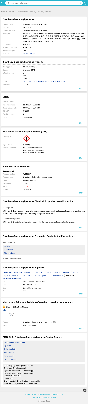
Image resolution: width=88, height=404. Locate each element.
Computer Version (49, 398)
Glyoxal (7, 246)
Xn (24, 102)
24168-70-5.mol (29, 54)
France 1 (56, 272)
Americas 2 (8, 272)
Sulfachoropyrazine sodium (14, 342)
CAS (34, 394)
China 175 (38, 272)
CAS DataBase (44, 394)
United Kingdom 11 (41, 276)
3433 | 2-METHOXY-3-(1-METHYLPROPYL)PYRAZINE (44, 81)
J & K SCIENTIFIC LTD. (12, 279)
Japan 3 (7, 276)
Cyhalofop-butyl (10, 349)
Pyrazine (7, 346)
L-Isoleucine (8, 250)
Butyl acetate (9, 352)
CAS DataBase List (20, 12)
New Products (57, 394)
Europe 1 (47, 272)
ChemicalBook (6, 12)
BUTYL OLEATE (10, 359)
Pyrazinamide (9, 356)
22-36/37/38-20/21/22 (31, 105)
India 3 (75, 272)
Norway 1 (15, 276)
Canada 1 (28, 272)
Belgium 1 (18, 272)
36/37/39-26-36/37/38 (31, 108)
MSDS (27, 394)
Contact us (36, 398)
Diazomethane (9, 253)
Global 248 (70, 276)
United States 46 (57, 276)
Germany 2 (66, 272)
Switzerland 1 (26, 276)
